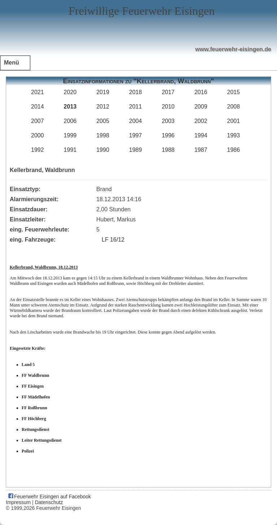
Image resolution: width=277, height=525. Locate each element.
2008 (233, 106)
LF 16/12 (113, 240)
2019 (102, 92)
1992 (37, 150)
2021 (37, 92)
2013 (70, 106)
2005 (102, 121)
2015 (233, 92)
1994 (200, 135)
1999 (70, 135)
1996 (168, 135)
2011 (135, 106)
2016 (200, 92)
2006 (70, 121)
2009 (200, 106)
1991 (70, 150)
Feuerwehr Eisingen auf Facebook (49, 496)
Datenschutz (49, 502)
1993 (233, 135)
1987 (200, 150)
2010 (168, 106)
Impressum (18, 502)
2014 (37, 106)
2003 (168, 121)
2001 (233, 121)
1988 (168, 150)
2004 (135, 121)
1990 (102, 150)
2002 (200, 121)
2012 (102, 106)
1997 (135, 135)
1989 (135, 150)
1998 (102, 135)
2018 (135, 92)
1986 (233, 150)
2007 (37, 121)
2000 (37, 135)
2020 (70, 92)
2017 (168, 92)
